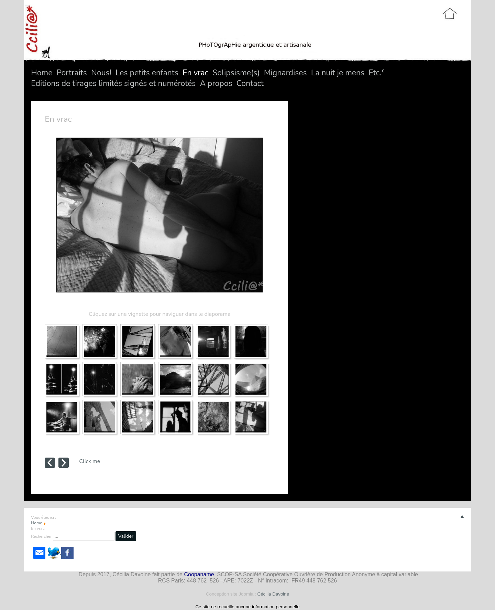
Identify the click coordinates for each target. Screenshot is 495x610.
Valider (125, 536)
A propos (216, 83)
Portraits (71, 72)
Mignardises (285, 72)
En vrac (195, 72)
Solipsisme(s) (236, 72)
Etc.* (376, 72)
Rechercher (41, 536)
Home (41, 72)
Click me (89, 461)
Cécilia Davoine (273, 594)
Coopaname (199, 574)
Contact (250, 83)
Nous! (101, 72)
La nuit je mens (338, 72)
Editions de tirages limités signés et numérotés (113, 83)
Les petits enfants (147, 72)
